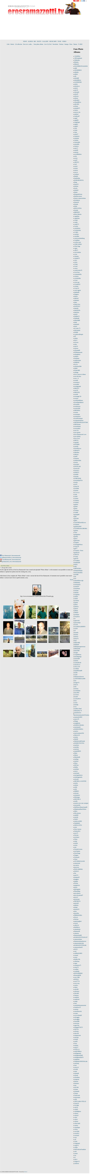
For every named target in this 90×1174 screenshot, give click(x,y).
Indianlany (77, 582)
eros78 (76, 390)
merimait (76, 773)
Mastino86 (77, 757)
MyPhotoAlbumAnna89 (80, 807)
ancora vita (77, 112)
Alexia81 (76, 92)
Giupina (76, 542)
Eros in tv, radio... (28, 44)
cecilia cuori (77, 242)
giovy (75, 538)
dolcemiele (77, 330)
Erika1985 (77, 370)
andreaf (76, 114)
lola (75, 686)
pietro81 (76, 903)
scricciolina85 (78, 1015)
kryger (76, 652)
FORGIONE (77, 478)
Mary (75, 753)
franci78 (76, 486)
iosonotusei (77, 584)
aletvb (76, 88)
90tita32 (76, 64)
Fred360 (76, 488)
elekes (76, 338)
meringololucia (78, 775)
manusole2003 (78, 717)
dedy (75, 322)
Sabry (75, 987)
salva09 (76, 989)
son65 (76, 1041)
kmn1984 (76, 650)
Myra (75, 811)
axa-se (76, 172)
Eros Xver (77, 438)
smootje (76, 1037)
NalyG (76, 819)
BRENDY (77, 212)
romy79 (76, 967)
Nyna (75, 859)
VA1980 (76, 1105)
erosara (76, 398)
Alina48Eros (77, 102)
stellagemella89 (78, 1055)
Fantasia (76, 458)
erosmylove (77, 416)
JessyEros (77, 616)
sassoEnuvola (78, 1011)
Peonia (76, 883)
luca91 (76, 696)
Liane (75, 674)
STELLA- (77, 1049)
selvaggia (76, 1017)
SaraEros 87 (77, 1007)
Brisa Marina (77, 214)
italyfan (76, 592)
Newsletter (55, 44)
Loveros (76, 694)
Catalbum (77, 240)
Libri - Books (10, 44)
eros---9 (76, 378)
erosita (76, 412)
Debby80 (76, 318)
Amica (76, 110)
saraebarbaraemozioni (80, 1005)
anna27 (76, 134)
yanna (76, 1153)
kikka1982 (77, 642)
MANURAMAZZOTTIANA (81, 715)
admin (76, 74)
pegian (76, 881)
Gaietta (76, 498)
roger (75, 963)
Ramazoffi (77, 931)
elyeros (76, 348)
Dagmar (76, 294)
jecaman (76, 600)
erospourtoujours (78, 420)
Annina (76, 140)
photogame (77, 889)
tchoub (76, 1075)
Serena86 (76, 1021)
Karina (76, 634)
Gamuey (76, 500)
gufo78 (76, 558)
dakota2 (76, 298)
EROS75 (76, 388)
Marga (76, 721)
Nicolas (76, 835)
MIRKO (76, 791)
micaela (76, 779)
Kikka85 (76, 644)
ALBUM (30, 41)
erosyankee (77, 428)
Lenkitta (76, 668)
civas (75, 254)
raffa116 (76, 925)
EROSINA (77, 410)
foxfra (76, 482)
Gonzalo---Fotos (78, 550)
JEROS (76, 612)
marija (76, 737)
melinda (76, 769)
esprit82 (76, 442)
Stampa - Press (68, 44)
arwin (75, 158)
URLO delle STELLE (80, 1101)
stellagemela (77, 1053)
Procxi (76, 917)
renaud (76, 955)
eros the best (77, 376)
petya (75, 887)
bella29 (76, 190)
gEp (75, 516)
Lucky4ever (77, 698)
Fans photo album (38, 44)
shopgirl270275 (78, 1027)
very (75, 1137)
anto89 (76, 150)
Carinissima (77, 230)
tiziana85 (76, 1091)
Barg (75, 182)
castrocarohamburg (79, 238)
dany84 (76, 308)
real (75, 951)
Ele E (75, 340)
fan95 (75, 456)
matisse (76, 761)
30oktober (77, 60)
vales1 (76, 1119)
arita (75, 156)
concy (76, 268)
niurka (76, 843)
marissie (76, 749)
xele (75, 1151)
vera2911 (76, 1133)
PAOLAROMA (78, 869)
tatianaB (76, 1073)
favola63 (76, 464)
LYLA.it (25, 1171)
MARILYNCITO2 (79, 743)
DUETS (39, 41)
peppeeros (77, 885)
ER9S (75, 368)
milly (75, 787)
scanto (76, 1013)
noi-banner (77, 851)
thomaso (76, 1083)
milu (75, 789)
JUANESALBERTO (79, 626)
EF (75, 336)
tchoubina (77, 1077)
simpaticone (77, 1035)
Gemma (76, 510)
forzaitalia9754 (78, 480)
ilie (75, 576)
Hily (75, 566)
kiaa (75, 640)
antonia (76, 152)
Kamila (76, 632)
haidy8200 (77, 562)
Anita (75, 130)
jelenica (76, 606)
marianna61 (77, 727)
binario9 (76, 202)
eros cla (76, 430)
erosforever (77, 406)
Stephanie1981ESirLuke (80, 1061)
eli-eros (76, 342)
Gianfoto (76, 524)
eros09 (76, 380)
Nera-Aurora (77, 829)
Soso (75, 1043)
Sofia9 (76, 1039)
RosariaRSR (77, 975)
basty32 (76, 184)
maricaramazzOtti (79, 733)
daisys (76, 296)
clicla (75, 262)
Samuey (76, 995)
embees (76, 356)
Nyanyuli (76, 857)
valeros (76, 1113)
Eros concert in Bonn (80, 374)
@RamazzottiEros (7, 557)
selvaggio (76, 1019)
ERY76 (76, 440)
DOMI (76, 332)
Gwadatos (77, 560)
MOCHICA (77, 799)
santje (75, 1001)
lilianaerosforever (79, 676)
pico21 (76, 897)
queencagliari (78, 921)
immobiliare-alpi (78, 580)
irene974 (76, 586)
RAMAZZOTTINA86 (80, 945)
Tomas (76, 1093)
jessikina (76, 614)
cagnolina (77, 218)
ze (75, 1157)
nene (75, 827)
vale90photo (77, 1111)
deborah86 (77, 320)
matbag (76, 759)
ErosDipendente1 (79, 402)
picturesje (77, 899)
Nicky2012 (77, 831)
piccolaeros (77, 893)
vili (75, 1139)
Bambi (76, 176)
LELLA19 (77, 666)
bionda (76, 204)
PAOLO (76, 871)
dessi (75, 326)
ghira (75, 520)
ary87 (75, 160)
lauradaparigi (77, 656)
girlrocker (77, 540)
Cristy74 (76, 288)
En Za (76, 364)
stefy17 (76, 1047)
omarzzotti (77, 863)
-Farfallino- (77, 56)
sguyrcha (76, 1025)
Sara (75, 1003)
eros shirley (77, 436)
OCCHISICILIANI (79, 861)
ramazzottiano (78, 939)
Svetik (76, 1069)
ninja (75, 841)
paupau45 (77, 877)
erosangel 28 (77, 396)
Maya (75, 763)
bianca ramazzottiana (80, 198)
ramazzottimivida (79, 943)
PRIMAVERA (78, 915)
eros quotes (77, 432)
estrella (76, 446)
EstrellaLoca (77, 448)
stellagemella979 (78, 1057)
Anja (75, 132)
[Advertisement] (44, 27)
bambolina (77, 178)
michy (76, 783)
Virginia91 (77, 1143)
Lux (75, 706)
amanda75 (77, 108)
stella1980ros (77, 1051)
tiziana (76, 1089)
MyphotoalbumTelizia (80, 809)
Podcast (61, 44)
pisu (75, 911)
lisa (75, 680)
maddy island (78, 708)
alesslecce (77, 86)
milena (76, 785)
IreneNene (77, 588)
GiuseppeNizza (78, 544)
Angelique (77, 122)
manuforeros (77, 712)
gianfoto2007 (77, 526)
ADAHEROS (78, 70)
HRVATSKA (77, 568)
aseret (75, 166)
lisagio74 (76, 682)
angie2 (76, 126)
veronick (76, 1135)
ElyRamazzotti (78, 352)
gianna (76, 530)
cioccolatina (77, 252)
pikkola (76, 905)
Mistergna (77, 797)
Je (74, 618)
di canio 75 (77, 328)
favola (76, 462)
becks (75, 188)
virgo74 (76, 1145)
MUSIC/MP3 (52, 41)
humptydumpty (78, 570)
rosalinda (76, 971)
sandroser (76, 999)
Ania (75, 128)
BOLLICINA (78, 208)
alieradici (76, 100)
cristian (76, 286)
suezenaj (76, 1063)
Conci (76, 266)
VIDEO (64, 41)
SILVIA (76, 1029)
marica (76, 731)
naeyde (76, 817)
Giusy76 (76, 546)
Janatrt (76, 596)
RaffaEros (77, 927)
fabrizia (76, 454)
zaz (75, 1155)
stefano (76, 1045)
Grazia (76, 556)
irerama (76, 590)
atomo (76, 168)
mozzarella (77, 805)
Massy (76, 755)
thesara (76, 1081)
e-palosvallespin (78, 334)
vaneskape (77, 1127)
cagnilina (76, 216)
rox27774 (76, 981)
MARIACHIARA (79, 725)
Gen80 (76, 512)
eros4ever (77, 382)
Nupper (76, 855)
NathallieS (77, 823)
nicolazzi (76, 837)
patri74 (76, 875)
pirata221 (76, 909)
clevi (75, 260)
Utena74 (76, 1103)
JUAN (76, 624)
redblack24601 (78, 953)
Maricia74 (77, 735)
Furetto (76, 490)
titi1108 (76, 1087)
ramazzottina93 (78, 947)
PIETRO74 (77, 901)
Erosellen (76, 404)
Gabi (75, 494)
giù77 (75, 548)
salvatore (76, 991)
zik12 (75, 1159)
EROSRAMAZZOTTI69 (81, 422)
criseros (76, 276)
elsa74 (76, 346)
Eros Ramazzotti (6, 555)
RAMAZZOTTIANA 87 (81, 937)
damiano (76, 300)
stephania (76, 1059)
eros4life (76, 384)
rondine (76, 969)
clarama (76, 256)
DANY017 (77, 306)
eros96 (76, 394)
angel (75, 118)
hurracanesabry (78, 572)
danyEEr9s (77, 310)
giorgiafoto (77, 534)
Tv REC (80, 44)
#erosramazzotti (16, 555)
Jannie (76, 598)
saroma (76, 1009)
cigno (75, 248)
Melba (76, 767)
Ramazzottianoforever (80, 941)
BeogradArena (78, 194)
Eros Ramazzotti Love (80, 434)
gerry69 (76, 518)
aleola (76, 84)
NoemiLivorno (78, 849)
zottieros (76, 1163)
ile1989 (76, 574)
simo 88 (76, 1033)
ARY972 (76, 162)
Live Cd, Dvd (48, 44)
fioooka (76, 476)
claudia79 (77, 258)
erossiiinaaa (77, 426)
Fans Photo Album (5, 565)
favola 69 (76, 468)
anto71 (76, 148)
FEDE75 (76, 472)
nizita (75, 845)
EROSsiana (77, 424)
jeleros (76, 608)
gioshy (76, 536)
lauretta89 (77, 658)
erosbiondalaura (78, 400)
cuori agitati (77, 290)
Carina (76, 226)
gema (75, 508)
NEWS (25, 41)
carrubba (76, 236)
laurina (76, 660)
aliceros (76, 96)
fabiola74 (76, 450)
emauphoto (77, 354)
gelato (76, 506)
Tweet (71, 579)
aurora (76, 170)
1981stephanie (78, 58)
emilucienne (77, 360)
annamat (76, 138)
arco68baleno (78, 154)
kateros (76, 636)
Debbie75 (77, 316)
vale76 (76, 1107)
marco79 (76, 719)
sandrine (76, 997)
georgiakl (76, 514)
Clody (76, 264)
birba (75, 206)
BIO (35, 41)
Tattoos (75, 44)
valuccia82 (77, 1123)
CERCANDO (78, 244)
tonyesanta (77, 1097)
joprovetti (77, 620)
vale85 (76, 1109)
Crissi (75, 280)
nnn (75, 847)
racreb (76, 923)
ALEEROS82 (78, 82)
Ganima (76, 502)
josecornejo (77, 622)
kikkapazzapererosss (79, 646)
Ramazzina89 (78, 935)
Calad (75, 220)
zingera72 (77, 1161)
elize (75, 344)
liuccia (76, 684)
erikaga (76, 372)
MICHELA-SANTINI (80, 781)
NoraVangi (77, 853)
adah (75, 68)
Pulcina (76, 919)
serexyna (76, 1023)
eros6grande (77, 386)
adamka (76, 72)
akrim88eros (77, 80)
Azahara (76, 174)
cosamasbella (77, 274)
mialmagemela (78, 777)
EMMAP (76, 362)
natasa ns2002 (78, 821)
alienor (76, 98)
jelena (76, 604)
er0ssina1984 (77, 366)
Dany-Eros (77, 304)
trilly (75, 1099)
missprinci (77, 795)
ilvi (75, 578)
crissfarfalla (77, 278)
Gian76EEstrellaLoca (80, 522)
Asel (75, 164)
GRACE (76, 554)
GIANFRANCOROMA (80, 528)
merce (76, 771)
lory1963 (76, 692)
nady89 (76, 815)
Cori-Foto (77, 272)
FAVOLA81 (77, 466)
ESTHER (76, 444)
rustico (76, 985)
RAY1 (76, 949)
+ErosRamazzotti (6, 559)
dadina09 (76, 292)
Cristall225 (77, 284)
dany (75, 302)
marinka (76, 747)
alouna (76, 106)
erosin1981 (77, 408)
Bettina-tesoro (78, 196)
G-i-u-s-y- (77, 492)
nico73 (76, 833)
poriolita (76, 913)
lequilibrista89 (78, 670)
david (75, 314)
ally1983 (76, 104)
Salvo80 (76, 993)
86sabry (76, 62)
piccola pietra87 (78, 895)
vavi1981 (76, 1131)
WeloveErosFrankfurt (80, 1149)
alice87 (76, 94)
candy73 (76, 224)
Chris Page (77, 246)
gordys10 (76, 552)
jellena (76, 610)
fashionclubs (77, 460)
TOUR (59, 41)
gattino (76, 504)
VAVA (76, 1129)
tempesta (76, 1079)
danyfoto (76, 312)
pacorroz (76, 867)
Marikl (76, 739)
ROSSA (76, 979)
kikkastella (77, 648)
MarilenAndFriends (79, 741)
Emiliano (76, 358)
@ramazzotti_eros (7, 561)
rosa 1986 (77, 977)
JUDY (76, 628)
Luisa (75, 702)
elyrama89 (77, 350)
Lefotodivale (77, 662)
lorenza (76, 688)
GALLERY (45, 41)
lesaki (75, 672)
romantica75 (77, 965)
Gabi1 (76, 496)
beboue (76, 186)
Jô (75, 630)
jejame (76, 602)
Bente (75, 192)
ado (75, 76)
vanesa (76, 1125)
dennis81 (76, 324)
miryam (76, 793)
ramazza (76, 933)
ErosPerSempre (78, 418)
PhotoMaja (77, 891)
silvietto (76, 1031)
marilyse (76, 745)
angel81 (76, 120)
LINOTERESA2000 (79, 678)
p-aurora (76, 865)
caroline (76, 234)
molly (75, 801)
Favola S (76, 470)
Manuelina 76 (78, 710)
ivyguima (76, 594)
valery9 (76, 1115)
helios (76, 564)
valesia (76, 1121)
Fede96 (76, 474)
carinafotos (77, 228)
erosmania (77, 414)
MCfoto (76, 765)
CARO (76, 232)
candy (76, 222)
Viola (75, 1141)
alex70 (76, 90)
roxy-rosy (77, 983)
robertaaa (76, 961)
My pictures (77, 813)
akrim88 (76, 78)
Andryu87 (77, 116)
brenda (76, 210)
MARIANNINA (78, 729)
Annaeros (76, 136)
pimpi (75, 907)
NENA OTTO (78, 825)
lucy (75, 700)
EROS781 (77, 392)
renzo (75, 957)
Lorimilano (77, 690)
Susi (75, 1065)
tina (75, 1085)
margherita (77, 723)
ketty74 (76, 638)
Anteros (76, 146)
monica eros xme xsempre (81, 803)
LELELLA (77, 664)
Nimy (75, 839)
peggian (76, 879)
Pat (75, 873)
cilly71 (76, 250)
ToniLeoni (77, 1095)
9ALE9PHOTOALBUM (81, 66)
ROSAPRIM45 (78, 973)
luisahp (76, 704)
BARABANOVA (79, 180)
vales (75, 1117)
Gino (75, 532)
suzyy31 (76, 1067)
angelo (76, 124)
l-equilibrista (77, 654)
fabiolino (76, 452)
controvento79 (78, 270)
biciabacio (77, 200)
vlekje (76, 1147)
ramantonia (77, 929)
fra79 (75, 484)
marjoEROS (77, 751)
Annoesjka (77, 142)
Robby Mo (77, 959)
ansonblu (76, 144)
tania (75, 1071)
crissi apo (76, 282)
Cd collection (18, 44)
